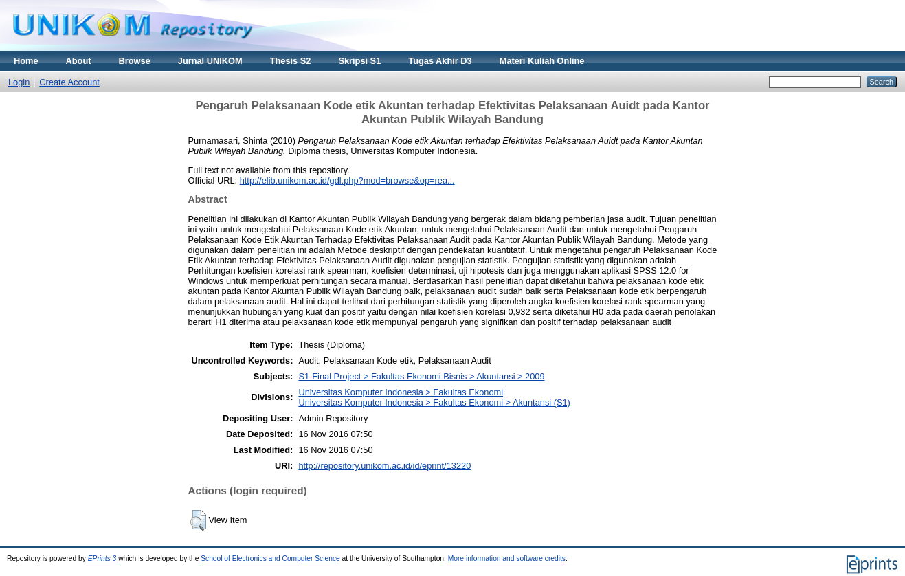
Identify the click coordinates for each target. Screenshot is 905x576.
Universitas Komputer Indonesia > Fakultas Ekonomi (400, 392)
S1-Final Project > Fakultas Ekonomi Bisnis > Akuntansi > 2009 (421, 376)
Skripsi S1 (359, 61)
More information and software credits (507, 558)
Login (19, 82)
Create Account (69, 82)
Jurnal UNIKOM (210, 61)
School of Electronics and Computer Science (270, 558)
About (78, 61)
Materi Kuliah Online (542, 61)
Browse (134, 61)
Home (26, 61)
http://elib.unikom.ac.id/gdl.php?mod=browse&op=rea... (347, 180)
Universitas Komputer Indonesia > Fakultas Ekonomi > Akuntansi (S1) (434, 402)
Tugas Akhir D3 (439, 61)
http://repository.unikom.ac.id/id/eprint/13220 (384, 466)
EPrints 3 (102, 558)
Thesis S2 (290, 61)
